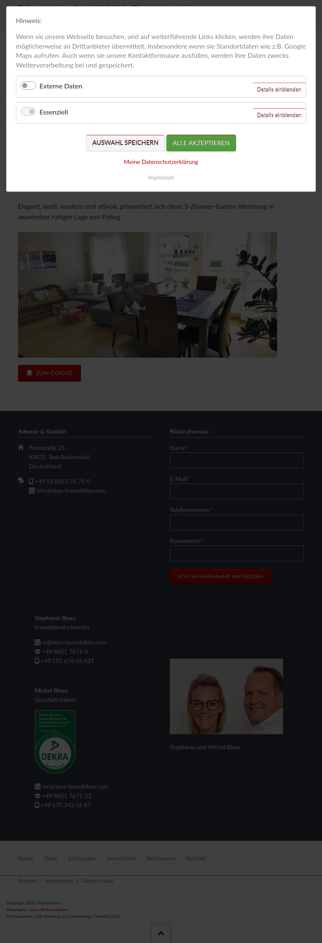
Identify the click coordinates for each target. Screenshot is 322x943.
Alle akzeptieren (201, 142)
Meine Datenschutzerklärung (161, 161)
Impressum (161, 177)
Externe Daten (60, 86)
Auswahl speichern (125, 142)
